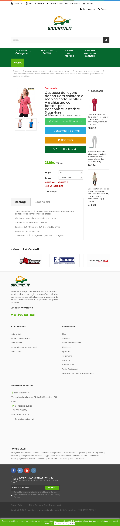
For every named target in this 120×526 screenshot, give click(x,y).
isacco (36, 453)
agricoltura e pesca (27, 459)
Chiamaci (65, 140)
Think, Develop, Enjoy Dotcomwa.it (45, 505)
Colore (48, 178)
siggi (47, 456)
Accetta (58, 523)
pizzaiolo (80, 459)
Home (16, 71)
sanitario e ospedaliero (61, 456)
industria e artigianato (51, 453)
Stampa (52, 191)
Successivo (38, 122)
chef (72, 459)
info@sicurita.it (27, 419)
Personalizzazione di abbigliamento (78, 373)
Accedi (102, 9)
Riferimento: (51, 115)
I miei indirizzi (16, 342)
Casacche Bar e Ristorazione (87, 71)
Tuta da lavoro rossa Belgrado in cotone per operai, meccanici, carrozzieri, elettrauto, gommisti (98, 119)
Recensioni (42, 202)
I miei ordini (16, 334)
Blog (64, 334)
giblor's (82, 453)
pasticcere (94, 456)
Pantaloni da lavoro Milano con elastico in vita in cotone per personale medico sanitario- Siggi (97, 156)
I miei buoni (16, 351)
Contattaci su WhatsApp (65, 121)
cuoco (13, 459)
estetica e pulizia (80, 456)
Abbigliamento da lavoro (35, 71)
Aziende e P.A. (68, 364)
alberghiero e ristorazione (31, 456)
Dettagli (20, 202)
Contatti (88, 3)
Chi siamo (17, 3)
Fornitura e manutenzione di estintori (63, 3)
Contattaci (66, 338)
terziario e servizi (70, 453)
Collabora (66, 360)
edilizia (91, 453)
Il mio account (87, 9)
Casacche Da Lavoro (60, 71)
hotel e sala (52, 459)
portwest (41, 459)
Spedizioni (66, 351)
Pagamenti (67, 356)
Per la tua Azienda (35, 3)
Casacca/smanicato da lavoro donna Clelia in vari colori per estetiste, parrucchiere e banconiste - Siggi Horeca (98, 195)
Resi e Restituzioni (70, 369)
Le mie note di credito (20, 338)
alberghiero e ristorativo (20, 453)
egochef (99, 453)
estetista (63, 459)
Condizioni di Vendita (71, 342)
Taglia (48, 172)
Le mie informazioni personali (24, 347)
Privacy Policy (69, 523)
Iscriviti (52, 488)
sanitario (14, 456)
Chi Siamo (66, 347)
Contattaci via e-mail (65, 130)
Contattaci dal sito (65, 149)
